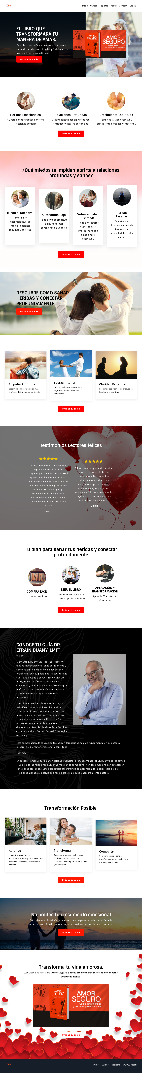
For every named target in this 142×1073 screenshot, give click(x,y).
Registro (104, 5)
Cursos (93, 5)
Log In (133, 5)
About (114, 5)
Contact (123, 5)
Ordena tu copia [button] (29, 59)
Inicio (85, 5)
